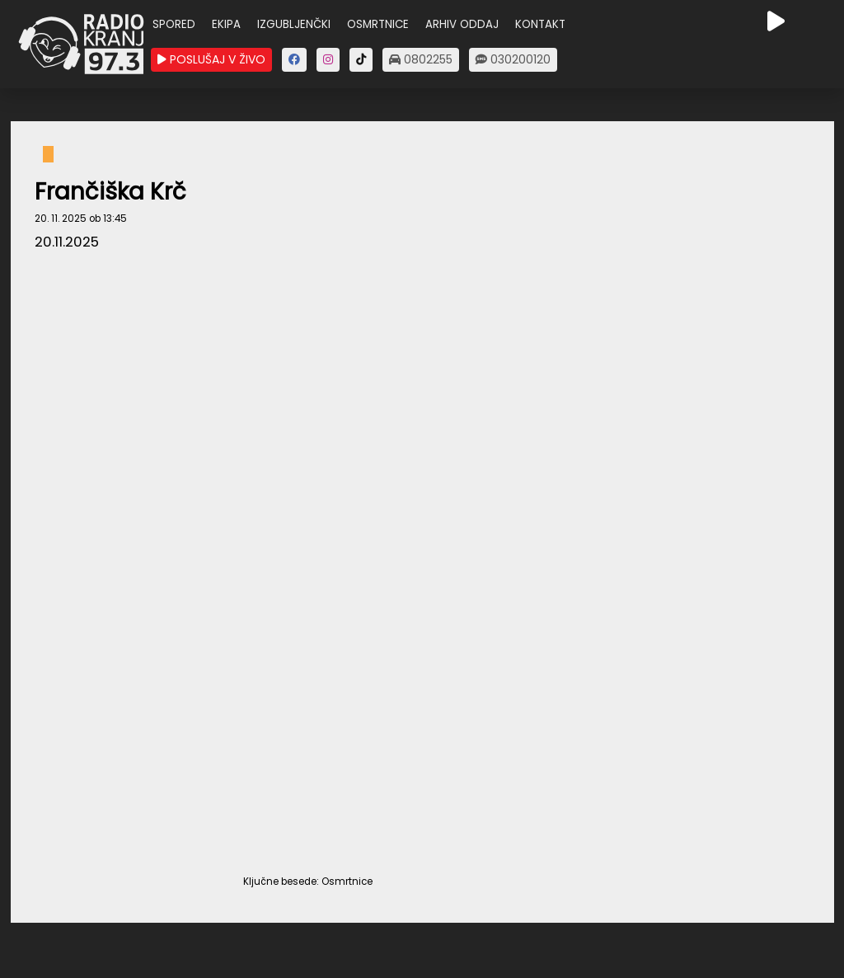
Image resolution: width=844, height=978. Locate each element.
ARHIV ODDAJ (462, 24)
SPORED (173, 24)
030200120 (513, 59)
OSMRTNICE (378, 24)
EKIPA (226, 24)
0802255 (420, 59)
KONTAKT (540, 24)
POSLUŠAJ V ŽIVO (211, 59)
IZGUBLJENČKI (294, 24)
